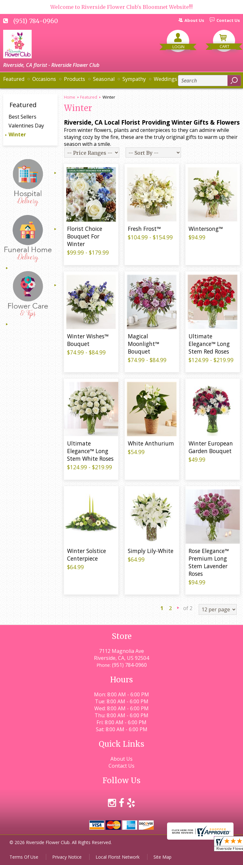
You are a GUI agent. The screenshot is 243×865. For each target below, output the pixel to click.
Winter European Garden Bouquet (211, 447)
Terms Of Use (23, 857)
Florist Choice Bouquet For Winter (84, 236)
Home (69, 97)
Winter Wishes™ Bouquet (88, 340)
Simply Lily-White (150, 551)
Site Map (162, 857)
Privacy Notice (67, 857)
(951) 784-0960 (35, 21)
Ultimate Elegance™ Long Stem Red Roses (209, 343)
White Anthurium (151, 443)
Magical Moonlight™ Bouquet (143, 343)
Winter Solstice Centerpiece (86, 554)
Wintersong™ (206, 228)
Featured (88, 97)
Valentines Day (26, 125)
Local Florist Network (118, 857)
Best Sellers (22, 116)
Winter (17, 134)
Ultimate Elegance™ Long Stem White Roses (90, 450)
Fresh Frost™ (144, 228)
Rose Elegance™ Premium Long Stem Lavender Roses (209, 562)
